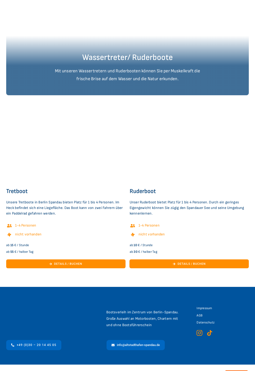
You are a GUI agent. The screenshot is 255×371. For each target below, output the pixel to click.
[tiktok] (209, 333)
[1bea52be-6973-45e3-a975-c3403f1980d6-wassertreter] (66, 105)
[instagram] (199, 333)
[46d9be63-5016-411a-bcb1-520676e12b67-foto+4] (189, 105)
